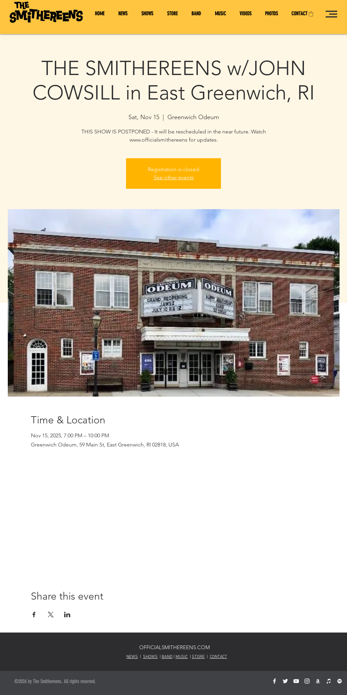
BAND (167, 657)
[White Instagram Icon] (307, 681)
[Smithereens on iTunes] (328, 681)
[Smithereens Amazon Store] (317, 681)
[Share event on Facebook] (34, 614)
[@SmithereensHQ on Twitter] (285, 681)
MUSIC (182, 657)
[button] (311, 13)
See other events (174, 177)
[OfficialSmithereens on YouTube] (296, 681)
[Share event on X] (50, 614)
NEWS (132, 657)
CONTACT (218, 657)
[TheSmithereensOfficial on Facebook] (274, 681)
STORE (198, 657)
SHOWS (150, 657)
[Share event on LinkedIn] (67, 614)
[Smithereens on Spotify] (339, 681)
